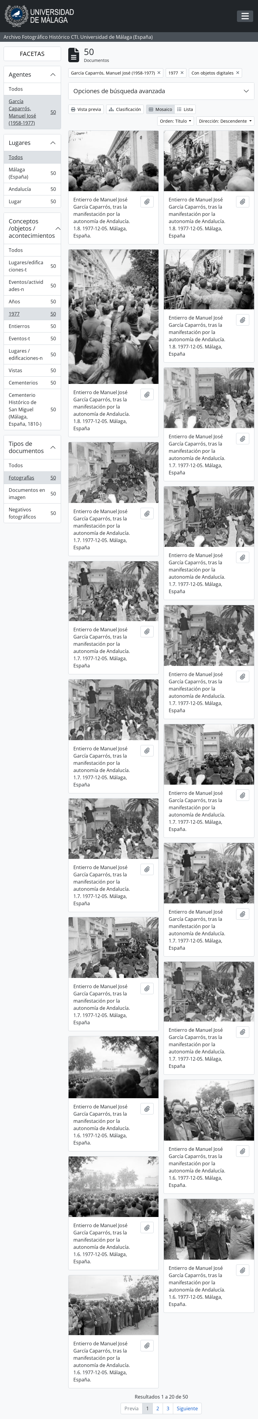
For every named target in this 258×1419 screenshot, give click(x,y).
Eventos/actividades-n (32, 286)
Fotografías (32, 479)
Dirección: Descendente (223, 121)
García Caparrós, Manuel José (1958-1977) (32, 112)
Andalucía (32, 190)
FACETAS (32, 54)
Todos (16, 89)
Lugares (20, 143)
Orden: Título (174, 121)
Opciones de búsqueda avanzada (119, 91)
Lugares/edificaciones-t (32, 266)
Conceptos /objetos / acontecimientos (32, 228)
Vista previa (86, 109)
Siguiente (187, 1408)
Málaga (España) (32, 173)
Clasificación (125, 109)
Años (32, 303)
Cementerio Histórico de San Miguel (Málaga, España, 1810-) (32, 409)
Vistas (32, 372)
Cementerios (32, 384)
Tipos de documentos (26, 447)
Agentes (20, 74)
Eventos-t (32, 340)
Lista (185, 109)
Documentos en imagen (32, 494)
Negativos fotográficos (32, 513)
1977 (32, 315)
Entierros (32, 328)
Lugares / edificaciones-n (32, 354)
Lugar (32, 202)
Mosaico (160, 109)
